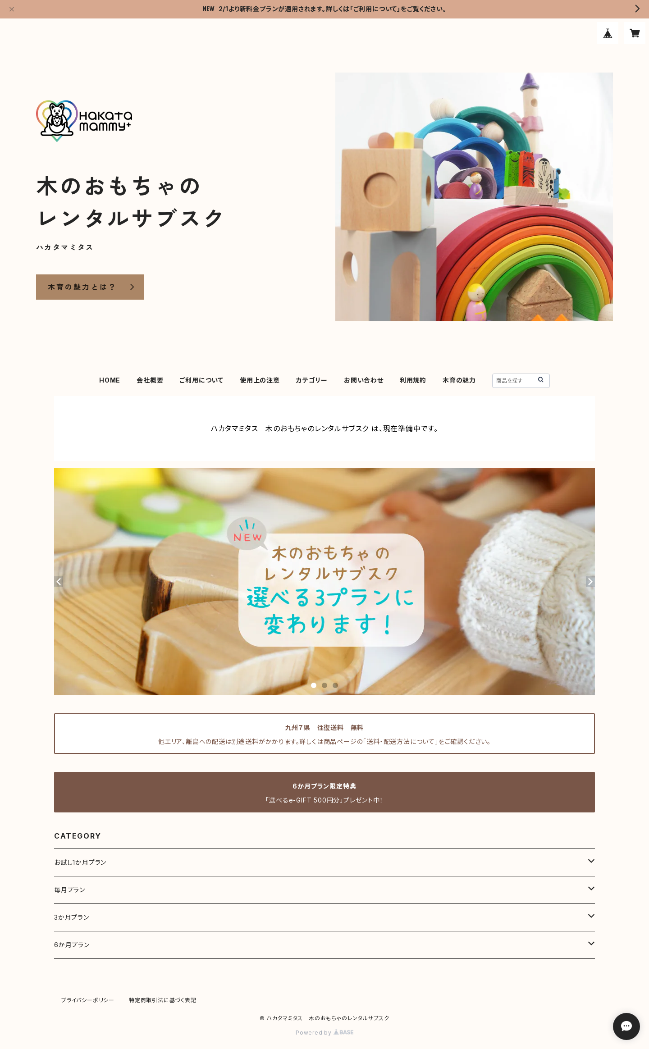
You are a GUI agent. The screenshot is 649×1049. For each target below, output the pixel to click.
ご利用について (201, 380)
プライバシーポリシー (87, 1000)
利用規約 (413, 380)
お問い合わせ (364, 380)
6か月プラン (72, 945)
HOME (109, 380)
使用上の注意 (260, 380)
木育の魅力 (459, 380)
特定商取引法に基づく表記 (163, 1000)
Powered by (324, 1032)
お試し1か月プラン (80, 862)
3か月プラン (71, 917)
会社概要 (150, 380)
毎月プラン (69, 890)
